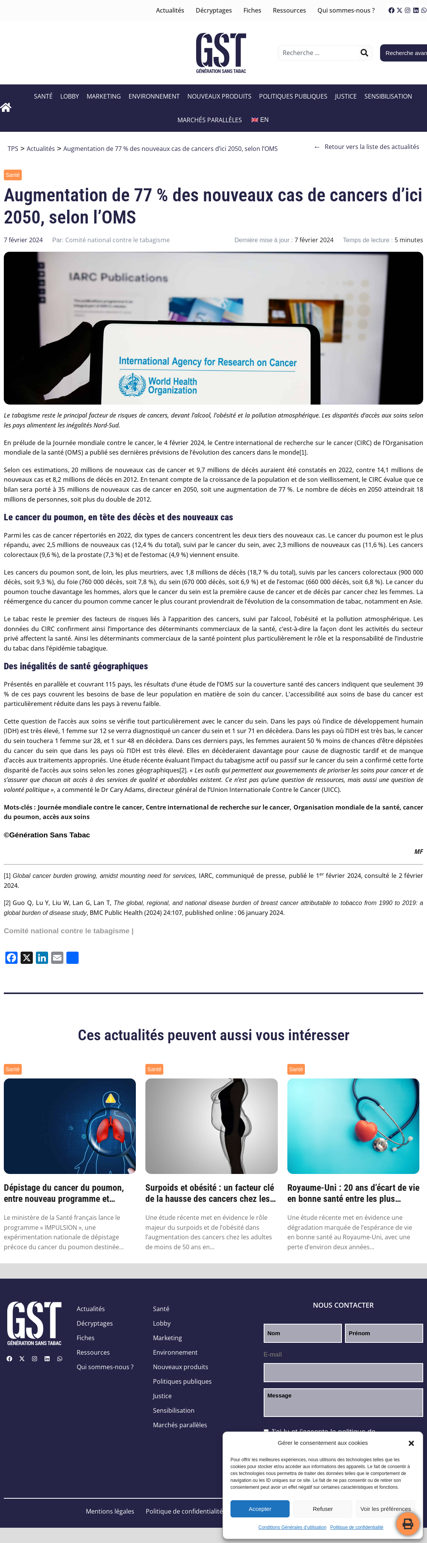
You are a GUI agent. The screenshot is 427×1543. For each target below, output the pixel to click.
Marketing (104, 96)
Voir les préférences (385, 1509)
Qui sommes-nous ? (346, 10)
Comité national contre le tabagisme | (69, 931)
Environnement (154, 96)
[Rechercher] (364, 52)
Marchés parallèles (210, 120)
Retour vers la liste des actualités (366, 146)
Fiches (252, 10)
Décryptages (214, 10)
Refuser (323, 1509)
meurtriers (153, 572)
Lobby (70, 96)
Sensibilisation (389, 96)
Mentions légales (110, 1511)
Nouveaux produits (220, 96)
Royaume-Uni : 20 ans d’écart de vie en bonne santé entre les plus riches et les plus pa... (353, 1193)
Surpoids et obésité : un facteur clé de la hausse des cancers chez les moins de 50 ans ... (209, 1193)
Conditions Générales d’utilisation (292, 1527)
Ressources (289, 10)
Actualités (170, 10)
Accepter (260, 1509)
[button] (411, 1443)
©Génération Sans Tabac (47, 835)
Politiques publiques (294, 96)
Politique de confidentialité (356, 1527)
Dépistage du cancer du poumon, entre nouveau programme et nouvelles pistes (64, 1193)
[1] (303, 452)
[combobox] (319, 52)
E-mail (273, 1354)
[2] (183, 770)
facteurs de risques (121, 619)
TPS (13, 148)
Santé (44, 96)
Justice (347, 96)
